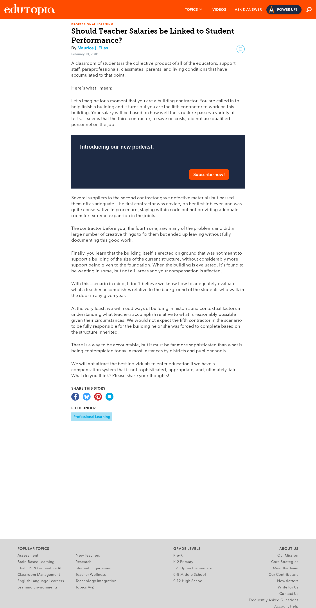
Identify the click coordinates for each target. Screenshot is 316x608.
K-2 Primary (183, 562)
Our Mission (287, 556)
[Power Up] (284, 9)
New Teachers (88, 556)
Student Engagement (94, 568)
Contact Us (288, 594)
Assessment (28, 556)
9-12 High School (188, 581)
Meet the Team (285, 568)
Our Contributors (283, 575)
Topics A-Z (85, 587)
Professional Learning (92, 416)
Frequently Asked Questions (273, 600)
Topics (191, 9)
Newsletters (287, 581)
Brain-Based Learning (36, 562)
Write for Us (288, 587)
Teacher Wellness (91, 575)
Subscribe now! (209, 174)
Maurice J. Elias (92, 47)
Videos (219, 9)
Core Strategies (284, 562)
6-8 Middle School (189, 575)
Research (84, 562)
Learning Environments (38, 587)
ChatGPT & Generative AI (39, 568)
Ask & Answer (248, 9)
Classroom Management (39, 575)
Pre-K (178, 556)
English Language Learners (41, 581)
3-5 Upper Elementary (192, 568)
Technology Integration (96, 581)
